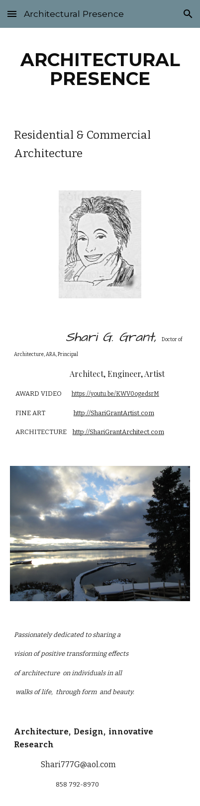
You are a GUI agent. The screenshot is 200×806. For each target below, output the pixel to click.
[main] (100, 69)
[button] (12, 13)
